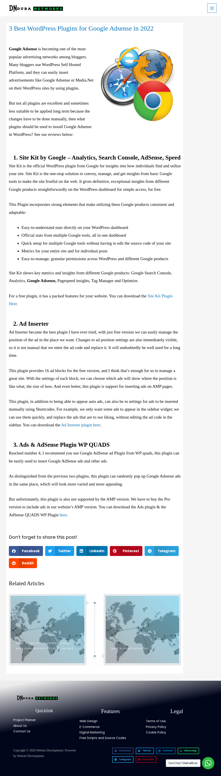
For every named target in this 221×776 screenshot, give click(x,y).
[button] (26, 551)
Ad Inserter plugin (77, 425)
